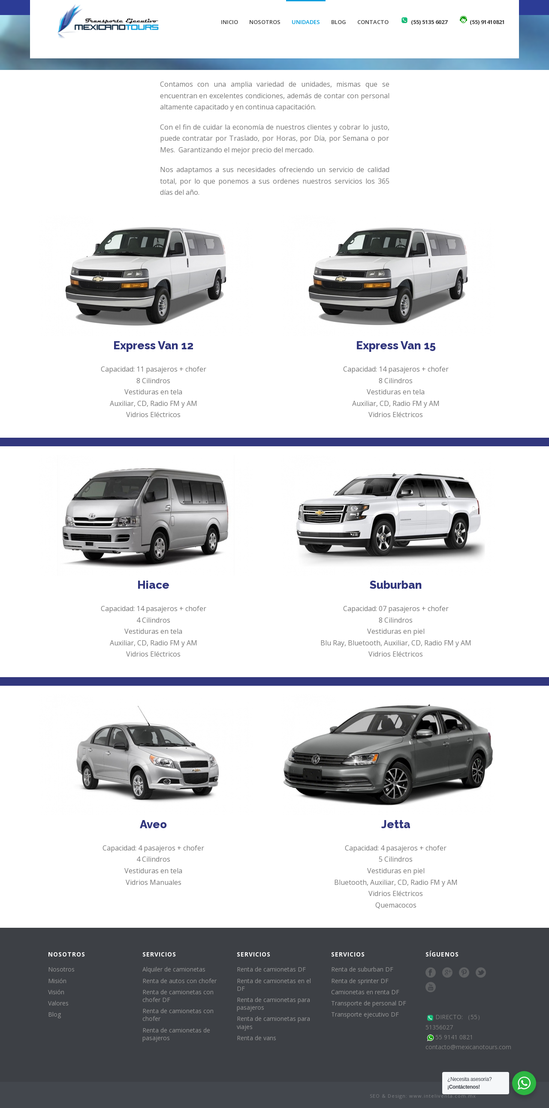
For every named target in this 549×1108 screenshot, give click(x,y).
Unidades (306, 22)
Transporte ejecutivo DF (365, 1014)
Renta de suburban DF (362, 969)
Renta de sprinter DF (360, 981)
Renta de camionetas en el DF (274, 985)
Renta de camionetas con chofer (178, 1015)
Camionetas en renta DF (365, 992)
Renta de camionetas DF (271, 969)
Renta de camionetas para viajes (273, 1022)
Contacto (373, 22)
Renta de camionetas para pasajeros (273, 1003)
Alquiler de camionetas (173, 969)
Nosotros (265, 22)
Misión (57, 981)
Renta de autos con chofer (179, 981)
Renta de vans (256, 1038)
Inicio (229, 22)
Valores (58, 1003)
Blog (338, 22)
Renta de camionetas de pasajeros (176, 1034)
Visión (56, 992)
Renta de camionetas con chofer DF (178, 996)
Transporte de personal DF (368, 1003)
